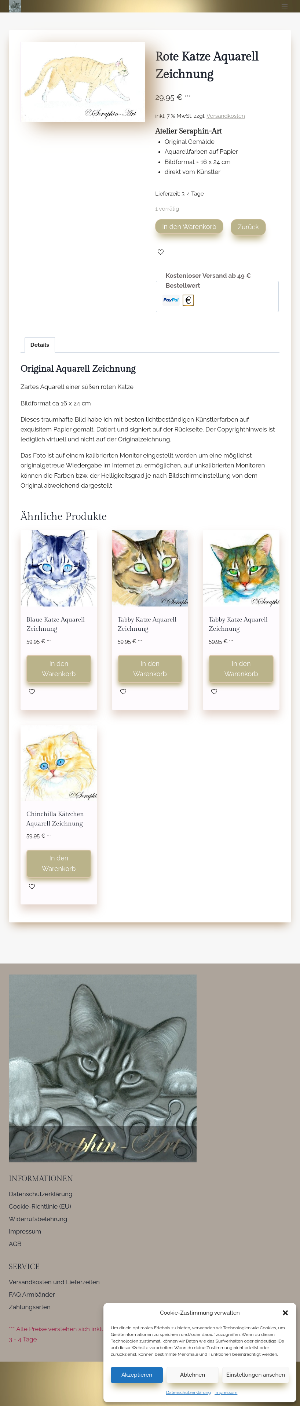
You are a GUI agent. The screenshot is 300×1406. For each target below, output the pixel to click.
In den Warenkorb (189, 226)
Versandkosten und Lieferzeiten (54, 1282)
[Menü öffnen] (284, 6)
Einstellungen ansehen (255, 1375)
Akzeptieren (136, 1375)
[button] (285, 1312)
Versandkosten (225, 116)
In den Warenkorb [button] (59, 669)
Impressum (226, 1392)
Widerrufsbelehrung (38, 1219)
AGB (15, 1243)
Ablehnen (192, 1375)
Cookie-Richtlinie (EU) (40, 1206)
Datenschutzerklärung (188, 1392)
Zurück (248, 227)
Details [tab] (39, 345)
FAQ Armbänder (32, 1294)
